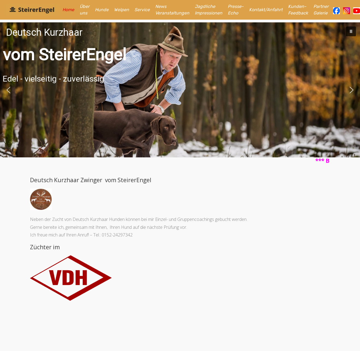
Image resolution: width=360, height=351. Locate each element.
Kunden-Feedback (298, 10)
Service (142, 9)
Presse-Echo (236, 10)
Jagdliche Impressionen (208, 10)
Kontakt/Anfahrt (266, 9)
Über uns (84, 10)
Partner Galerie (321, 10)
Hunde (102, 9)
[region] (180, 89)
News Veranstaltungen (172, 10)
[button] (351, 31)
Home (68, 9)
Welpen (121, 9)
